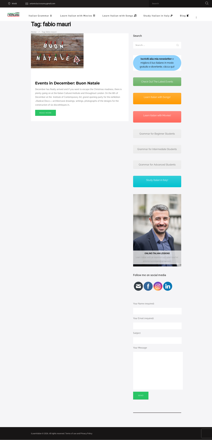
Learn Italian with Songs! (157, 97)
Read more (45, 113)
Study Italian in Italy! (157, 180)
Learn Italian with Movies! (157, 115)
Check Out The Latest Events (157, 81)
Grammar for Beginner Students (157, 133)
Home (34, 32)
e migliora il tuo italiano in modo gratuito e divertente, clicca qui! (157, 62)
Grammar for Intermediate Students (157, 149)
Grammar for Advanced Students (157, 164)
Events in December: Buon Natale (67, 83)
